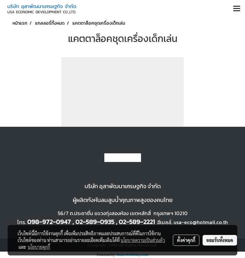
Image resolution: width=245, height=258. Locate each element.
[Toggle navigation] (237, 9)
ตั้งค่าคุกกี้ (186, 240)
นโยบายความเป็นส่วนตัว (143, 240)
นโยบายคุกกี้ (39, 247)
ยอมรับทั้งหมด (219, 240)
